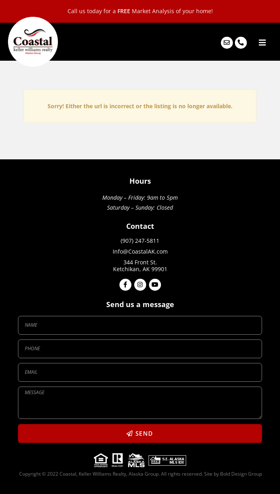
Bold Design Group (240, 473)
